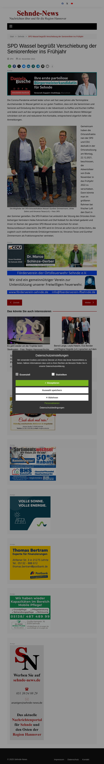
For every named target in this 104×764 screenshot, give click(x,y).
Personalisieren (52, 403)
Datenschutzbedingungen (52, 407)
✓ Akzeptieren (52, 383)
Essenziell (23, 374)
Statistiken (59, 374)
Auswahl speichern (52, 390)
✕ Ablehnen (52, 397)
